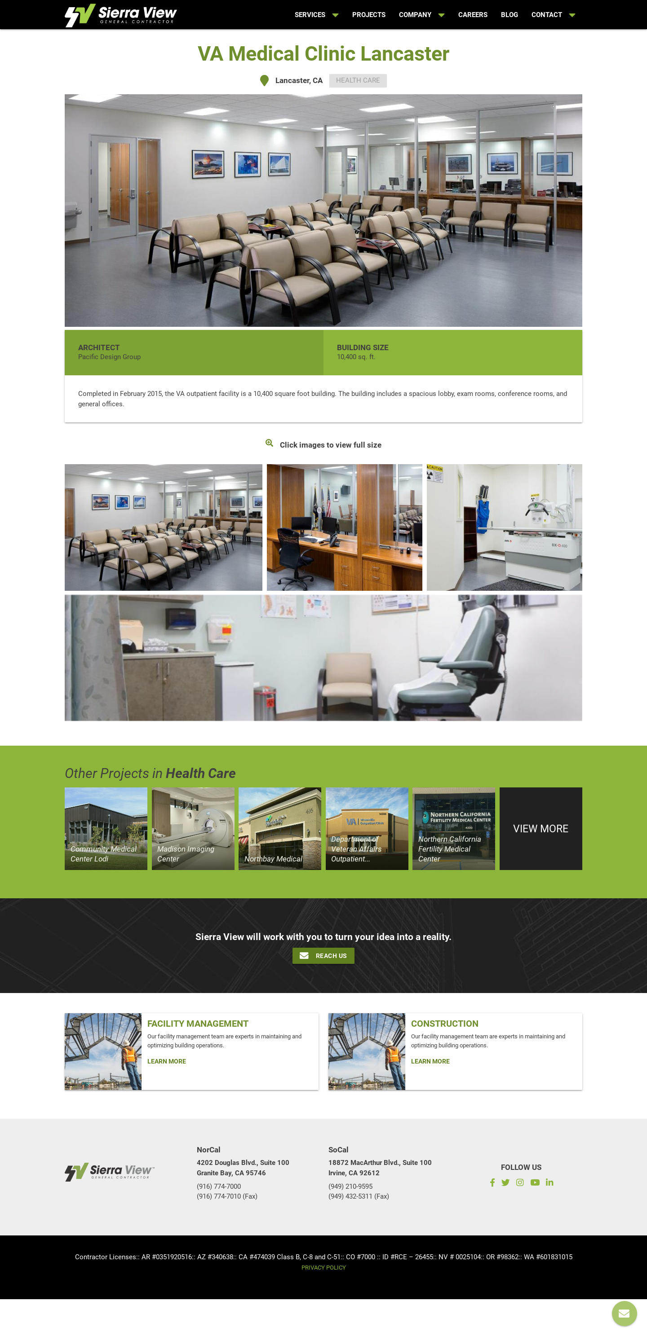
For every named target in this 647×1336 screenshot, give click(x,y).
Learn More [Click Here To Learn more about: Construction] (430, 1061)
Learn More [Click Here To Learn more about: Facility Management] (166, 1061)
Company (422, 14)
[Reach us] (624, 1313)
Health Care (358, 80)
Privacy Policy (323, 1267)
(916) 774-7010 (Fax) (227, 1196)
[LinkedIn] (551, 1183)
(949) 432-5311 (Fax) (358, 1196)
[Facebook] (490, 1183)
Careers (472, 15)
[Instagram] (520, 1183)
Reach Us (323, 956)
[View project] (106, 828)
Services (317, 14)
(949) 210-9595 (350, 1186)
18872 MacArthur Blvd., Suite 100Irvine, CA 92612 (380, 1168)
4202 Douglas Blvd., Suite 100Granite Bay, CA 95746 (243, 1168)
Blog (509, 15)
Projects (369, 15)
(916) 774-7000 (219, 1186)
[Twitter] (505, 1183)
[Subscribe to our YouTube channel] (534, 1183)
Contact (554, 14)
